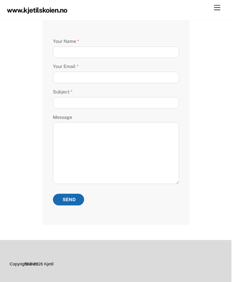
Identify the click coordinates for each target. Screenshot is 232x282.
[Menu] (217, 7)
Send (69, 199)
